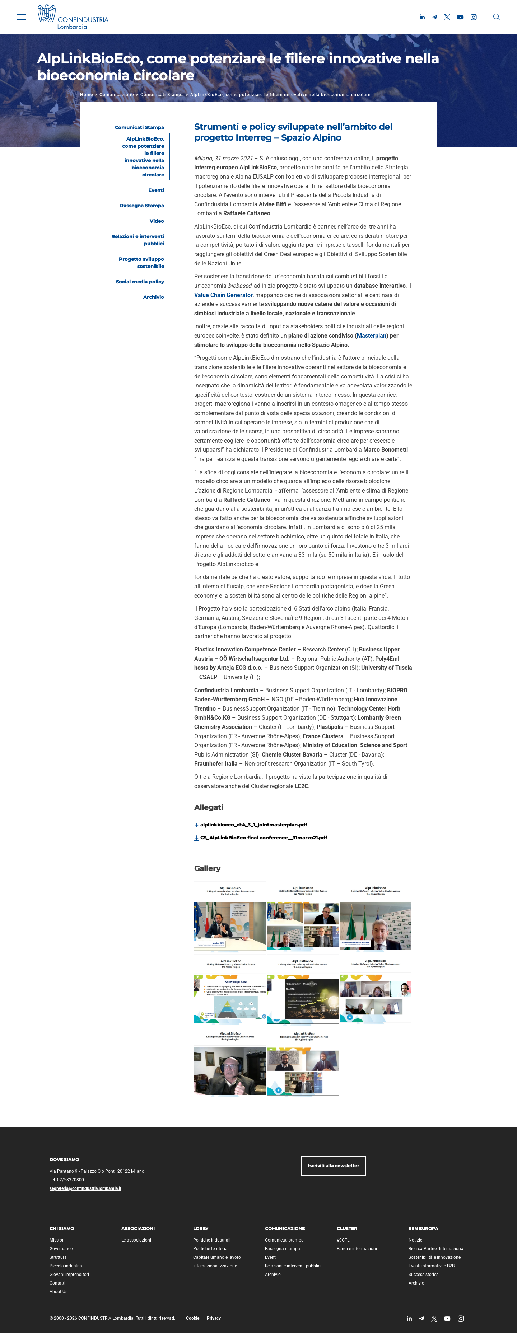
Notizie (415, 1240)
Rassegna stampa (282, 1248)
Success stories (423, 1274)
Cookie (192, 1318)
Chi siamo (62, 1228)
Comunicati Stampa (162, 94)
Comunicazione (116, 94)
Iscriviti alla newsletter (333, 1165)
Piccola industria (66, 1265)
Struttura (58, 1257)
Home (86, 94)
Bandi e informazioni (357, 1248)
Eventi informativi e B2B (432, 1265)
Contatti (57, 1283)
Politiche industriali (211, 1240)
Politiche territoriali (211, 1248)
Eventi (271, 1257)
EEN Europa (423, 1228)
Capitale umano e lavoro (217, 1257)
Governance (61, 1248)
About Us (58, 1291)
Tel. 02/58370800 (67, 1179)
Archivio (273, 1274)
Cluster (347, 1228)
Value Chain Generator (223, 295)
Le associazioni (136, 1240)
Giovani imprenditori (69, 1274)
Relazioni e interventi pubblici (293, 1265)
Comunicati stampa (284, 1240)
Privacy (214, 1318)
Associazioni (138, 1228)
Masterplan (371, 335)
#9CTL (343, 1240)
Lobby (200, 1228)
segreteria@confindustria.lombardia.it (85, 1188)
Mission (57, 1240)
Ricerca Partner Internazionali (437, 1248)
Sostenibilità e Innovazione (435, 1257)
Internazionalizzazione (215, 1265)
